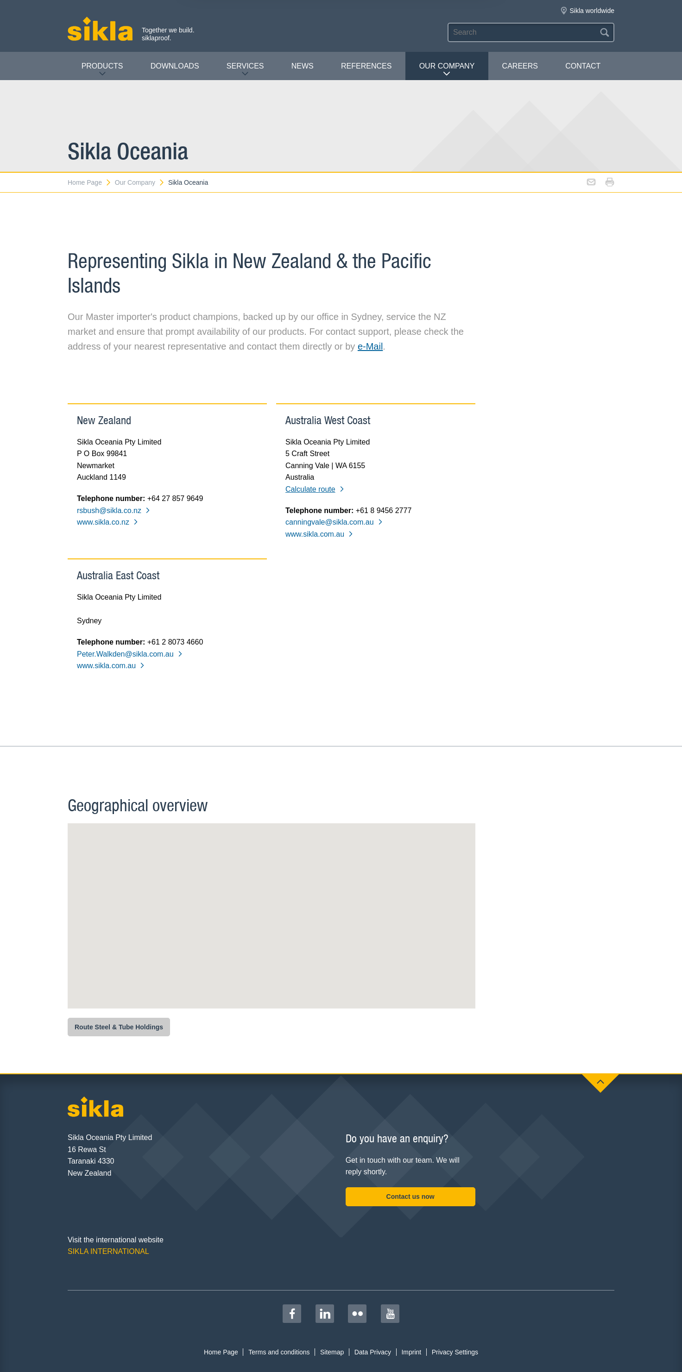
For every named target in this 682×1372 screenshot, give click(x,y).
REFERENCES (366, 66)
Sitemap (332, 1352)
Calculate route (315, 489)
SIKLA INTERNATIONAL (108, 1251)
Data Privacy (372, 1352)
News (302, 66)
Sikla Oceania (188, 182)
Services (245, 69)
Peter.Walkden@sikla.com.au (130, 654)
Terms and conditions (278, 1352)
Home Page (90, 182)
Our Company (447, 69)
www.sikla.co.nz (108, 522)
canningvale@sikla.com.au (334, 522)
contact (582, 66)
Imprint (411, 1352)
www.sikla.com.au (319, 534)
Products (102, 69)
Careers (520, 66)
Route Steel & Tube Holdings (119, 1027)
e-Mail (370, 346)
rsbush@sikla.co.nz (114, 510)
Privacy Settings (455, 1352)
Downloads (175, 66)
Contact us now (410, 1196)
